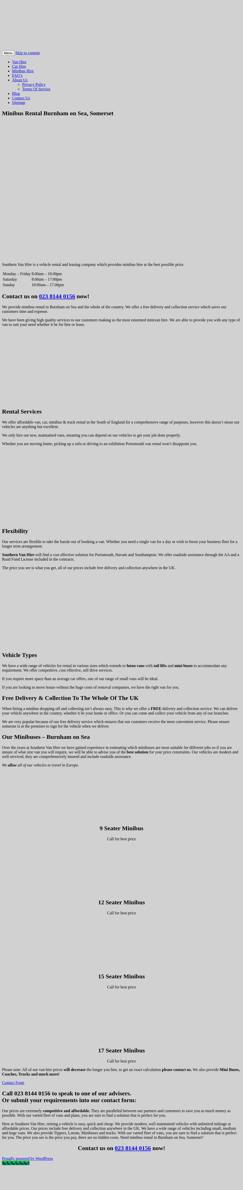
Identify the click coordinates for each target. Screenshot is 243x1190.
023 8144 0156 (57, 296)
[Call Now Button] (15, 1163)
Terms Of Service (36, 89)
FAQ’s (17, 75)
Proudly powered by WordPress (27, 1158)
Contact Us (21, 98)
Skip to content (27, 53)
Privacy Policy (34, 84)
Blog (16, 93)
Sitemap (18, 102)
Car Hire (19, 66)
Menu (8, 53)
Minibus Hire (23, 71)
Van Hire (19, 62)
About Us (20, 80)
